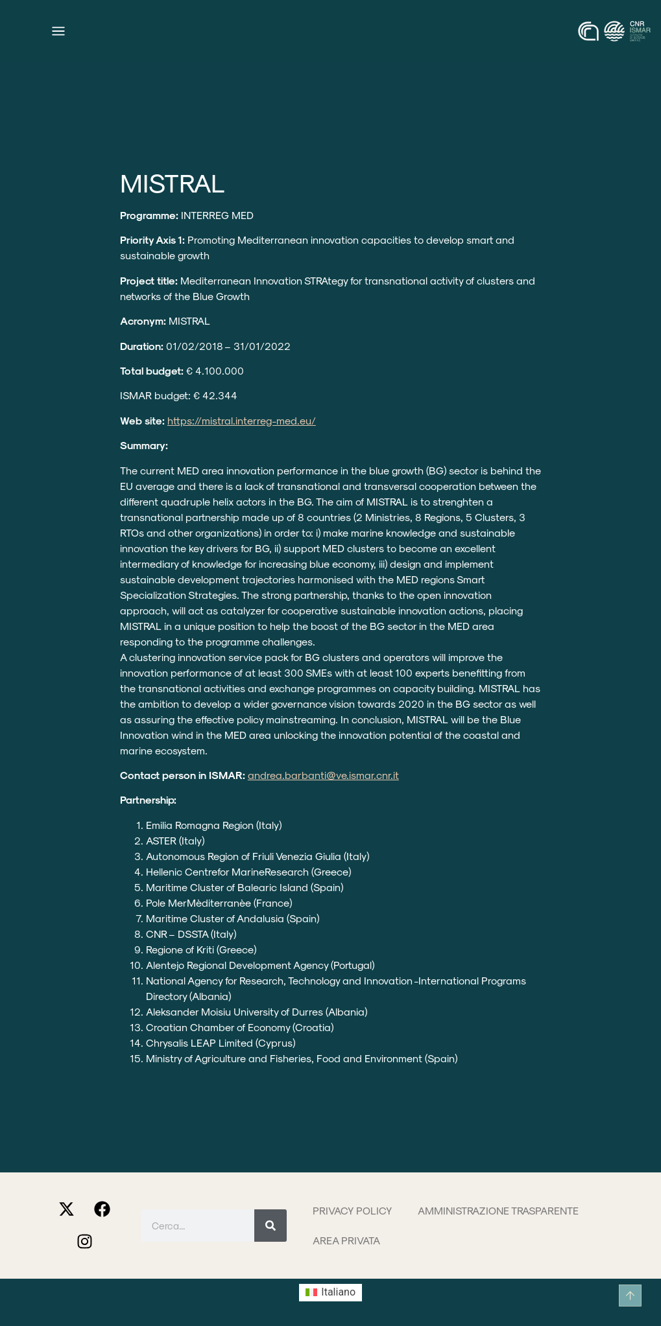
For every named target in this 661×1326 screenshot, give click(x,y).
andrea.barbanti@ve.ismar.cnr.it (323, 775)
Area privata (346, 1240)
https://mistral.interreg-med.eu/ (241, 420)
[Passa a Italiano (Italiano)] (330, 1293)
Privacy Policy (352, 1210)
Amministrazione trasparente (498, 1210)
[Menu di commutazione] (58, 31)
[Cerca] (270, 1225)
